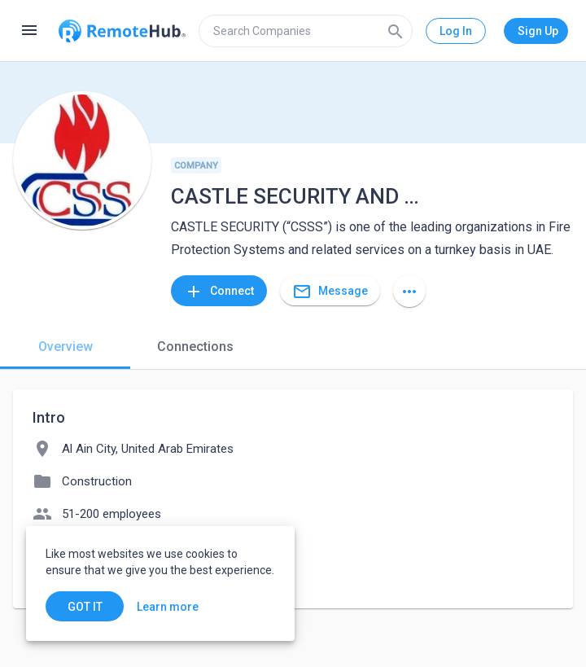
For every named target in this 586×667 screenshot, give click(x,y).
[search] (306, 31)
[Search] (395, 31)
